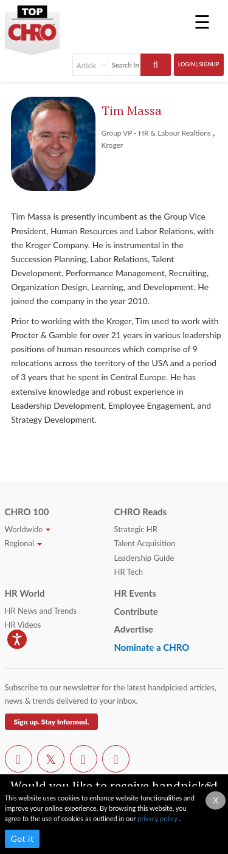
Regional (24, 543)
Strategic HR (135, 529)
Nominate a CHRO (152, 647)
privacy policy (158, 818)
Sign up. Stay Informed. (51, 721)
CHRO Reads (140, 511)
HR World (25, 593)
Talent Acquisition (145, 543)
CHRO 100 (27, 511)
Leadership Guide (144, 558)
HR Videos (23, 625)
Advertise (133, 628)
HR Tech (128, 572)
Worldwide (28, 529)
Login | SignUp (198, 64)
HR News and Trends (41, 611)
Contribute (136, 611)
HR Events (135, 593)
